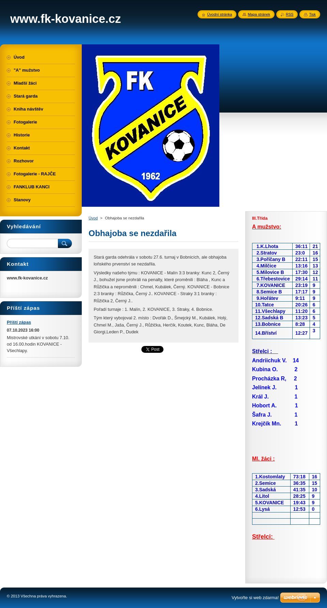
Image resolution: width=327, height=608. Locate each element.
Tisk (312, 14)
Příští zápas (19, 322)
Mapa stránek (259, 14)
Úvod (93, 218)
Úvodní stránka (219, 14)
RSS (289, 14)
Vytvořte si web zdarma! (255, 597)
